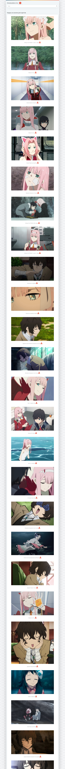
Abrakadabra (12, 3)
